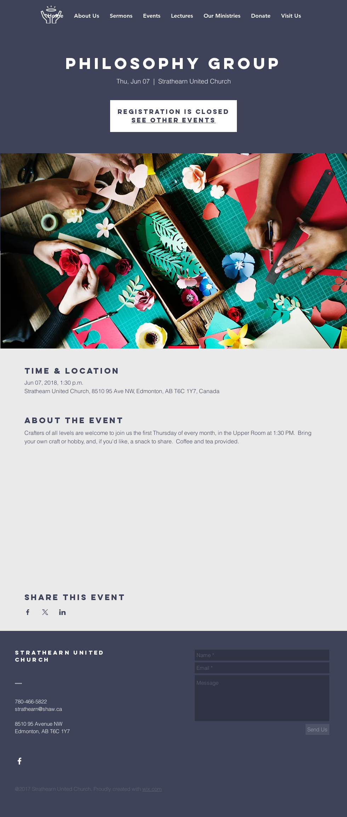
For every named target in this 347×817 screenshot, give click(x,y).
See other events (173, 120)
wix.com (152, 789)
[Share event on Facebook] (27, 612)
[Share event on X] (45, 612)
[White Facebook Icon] (19, 761)
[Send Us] (317, 729)
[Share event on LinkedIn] (62, 612)
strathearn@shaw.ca (38, 709)
